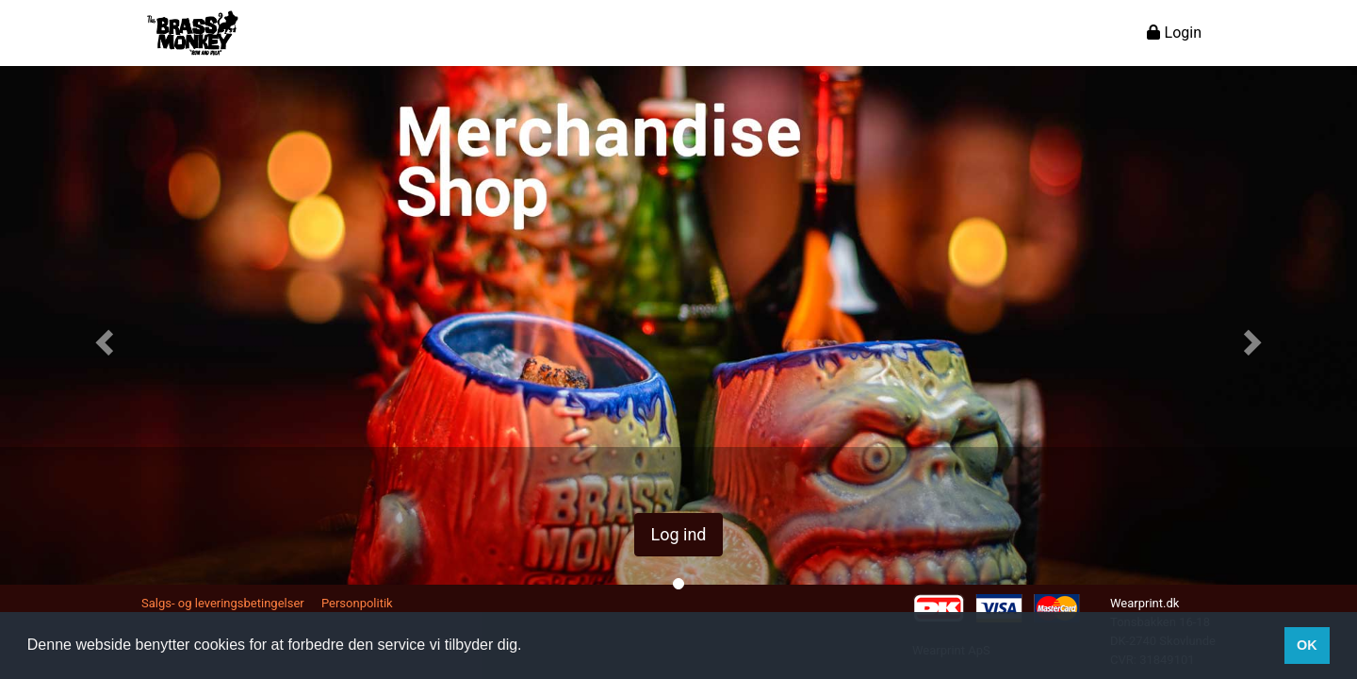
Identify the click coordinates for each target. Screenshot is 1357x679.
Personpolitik (357, 603)
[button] (102, 336)
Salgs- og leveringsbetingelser (222, 603)
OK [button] (1307, 645)
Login (1174, 32)
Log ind (678, 534)
